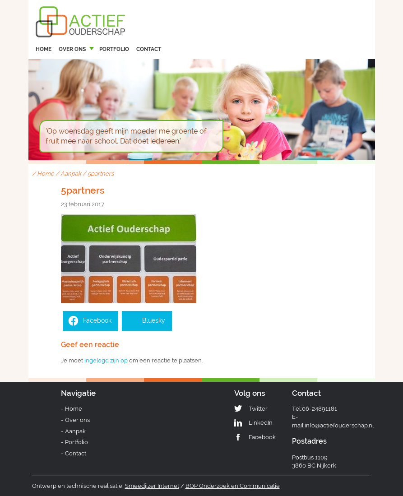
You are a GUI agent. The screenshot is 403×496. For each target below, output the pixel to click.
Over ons (72, 49)
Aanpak (70, 173)
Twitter (258, 408)
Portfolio (114, 49)
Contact (148, 49)
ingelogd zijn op (106, 360)
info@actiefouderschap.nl (339, 425)
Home (43, 49)
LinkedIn (261, 422)
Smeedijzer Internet (152, 485)
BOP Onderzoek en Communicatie (232, 485)
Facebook (262, 437)
